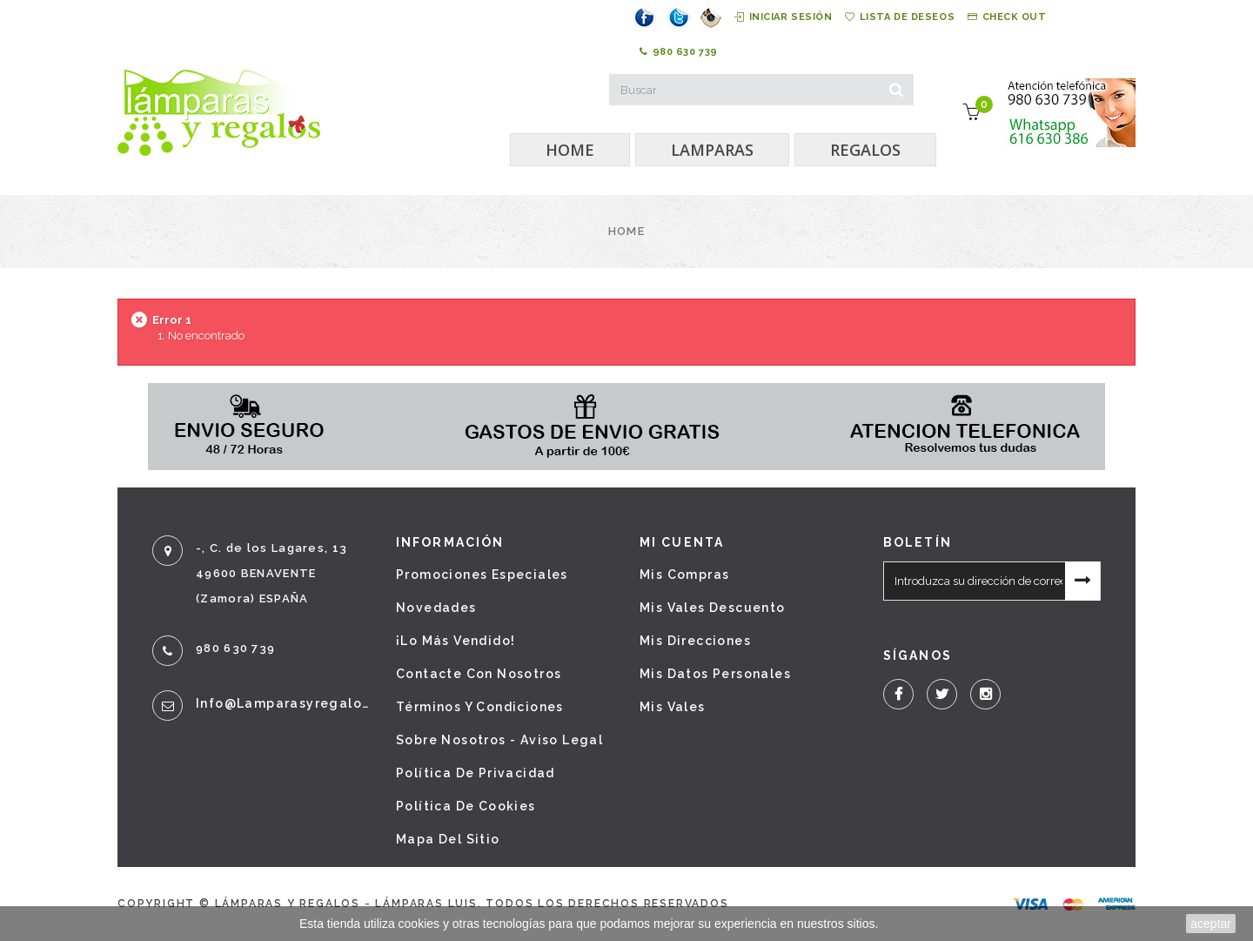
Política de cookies (466, 806)
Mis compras (684, 574)
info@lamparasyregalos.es (283, 703)
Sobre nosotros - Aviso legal (499, 740)
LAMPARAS (712, 149)
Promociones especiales (482, 574)
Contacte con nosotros (478, 674)
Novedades (436, 608)
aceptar (1210, 924)
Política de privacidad (475, 773)
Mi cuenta (682, 542)
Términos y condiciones (480, 707)
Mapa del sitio (448, 839)
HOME (570, 149)
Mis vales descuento (713, 608)
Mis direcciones (695, 641)
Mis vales (673, 707)
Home (626, 231)
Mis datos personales (715, 674)
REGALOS (865, 149)
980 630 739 (679, 52)
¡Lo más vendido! (455, 641)
